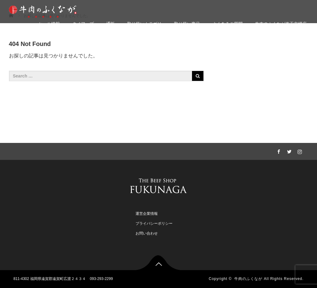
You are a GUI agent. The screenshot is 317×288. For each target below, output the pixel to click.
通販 (110, 23)
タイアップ (83, 23)
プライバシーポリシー (154, 223)
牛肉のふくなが (248, 279)
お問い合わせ (147, 233)
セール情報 (49, 23)
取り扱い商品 (187, 23)
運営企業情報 (147, 213)
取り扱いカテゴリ (144, 23)
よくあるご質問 (227, 23)
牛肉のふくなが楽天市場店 (281, 23)
